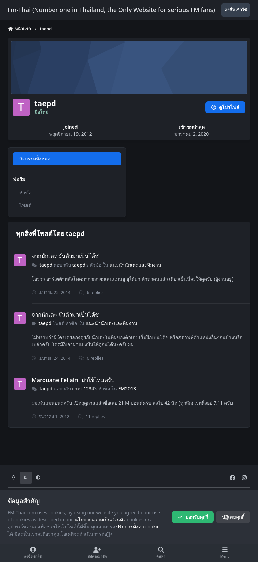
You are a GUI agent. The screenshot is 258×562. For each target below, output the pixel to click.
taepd (45, 265)
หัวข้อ (25, 192)
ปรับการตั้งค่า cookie (137, 526)
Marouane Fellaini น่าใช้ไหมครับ (73, 380)
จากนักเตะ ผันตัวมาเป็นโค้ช (65, 256)
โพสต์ (25, 205)
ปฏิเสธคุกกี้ (233, 517)
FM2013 (127, 388)
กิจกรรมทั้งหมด (34, 158)
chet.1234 (83, 388)
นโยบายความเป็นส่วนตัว (100, 519)
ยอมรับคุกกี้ (193, 517)
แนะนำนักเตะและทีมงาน (135, 265)
